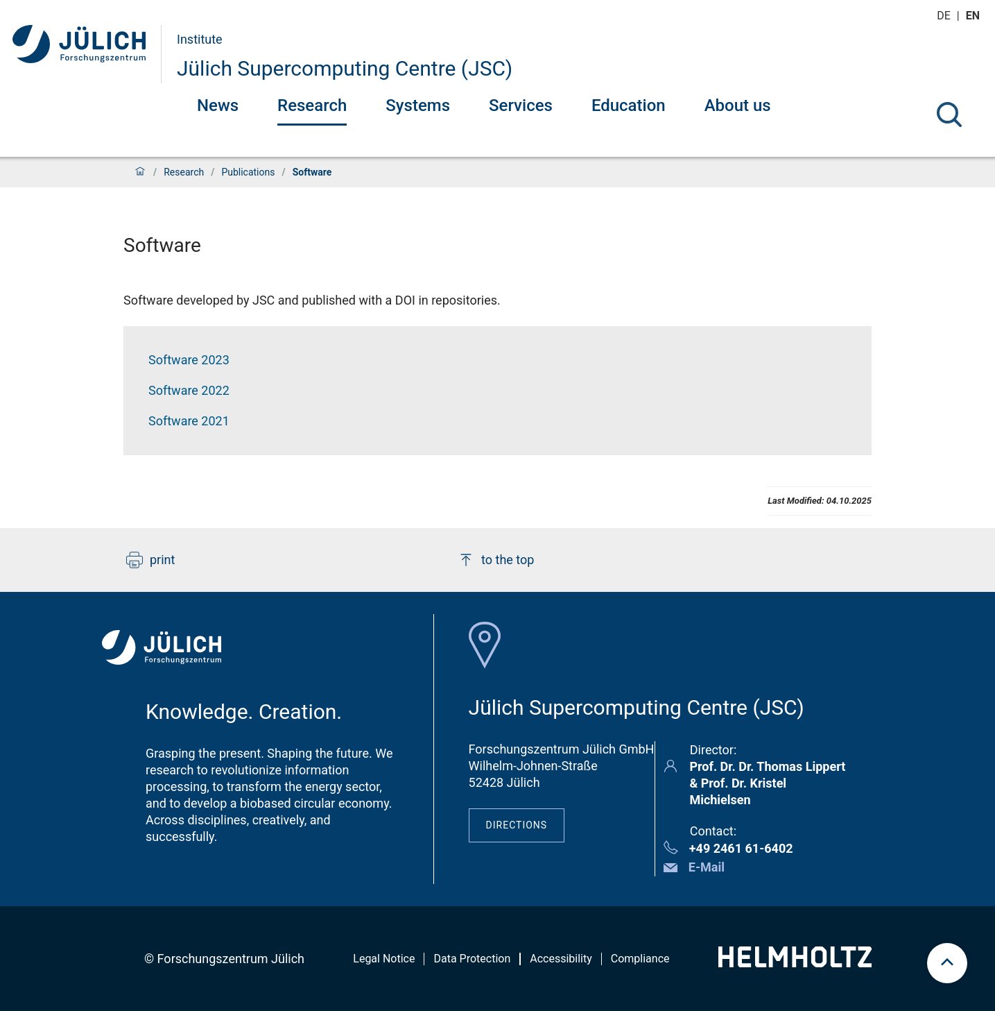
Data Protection (471, 958)
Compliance (640, 958)
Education (628, 105)
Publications (248, 172)
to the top (496, 560)
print (150, 560)
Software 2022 (189, 390)
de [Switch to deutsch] (945, 15)
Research (312, 105)
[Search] (949, 114)
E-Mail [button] (707, 867)
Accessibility (561, 958)
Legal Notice (384, 958)
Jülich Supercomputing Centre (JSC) (344, 68)
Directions (517, 825)
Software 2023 (189, 359)
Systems (418, 105)
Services (521, 105)
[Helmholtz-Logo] (795, 962)
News (218, 105)
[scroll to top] (947, 963)
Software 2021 (189, 421)
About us (737, 105)
